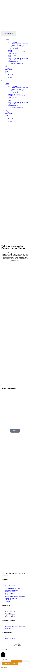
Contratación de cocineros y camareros (18, 58)
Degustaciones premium (14, 50)
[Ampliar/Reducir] (6, 667)
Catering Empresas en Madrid (18, 45)
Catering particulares (13, 48)
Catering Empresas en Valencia (19, 47)
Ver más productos (16, 661)
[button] (15, 80)
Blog (6, 64)
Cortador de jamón (12, 53)
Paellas (9, 56)
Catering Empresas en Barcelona (19, 43)
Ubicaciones (8, 73)
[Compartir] (3, 667)
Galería (6, 66)
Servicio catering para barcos (15, 63)
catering (17, 260)
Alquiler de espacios (13, 61)
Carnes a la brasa (12, 55)
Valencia (10, 77)
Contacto (7, 71)
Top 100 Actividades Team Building (17, 52)
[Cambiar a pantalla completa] (4, 667)
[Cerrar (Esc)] (1, 667)
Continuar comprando (10, 663)
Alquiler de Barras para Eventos (16, 60)
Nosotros (7, 39)
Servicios (7, 40)
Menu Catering (8, 69)
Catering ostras (8, 68)
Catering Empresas (12, 42)
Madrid (10, 76)
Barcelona (10, 74)
